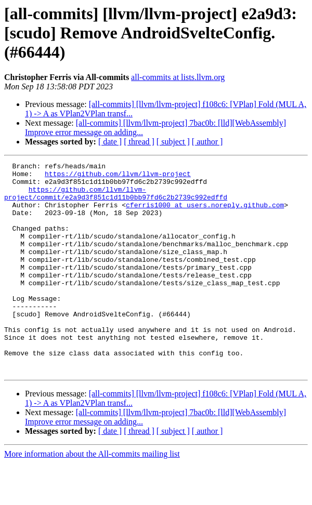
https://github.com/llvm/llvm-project (118, 176)
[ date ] (110, 141)
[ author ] (207, 141)
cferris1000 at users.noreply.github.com (205, 214)
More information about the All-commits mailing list (92, 495)
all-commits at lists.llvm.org (178, 77)
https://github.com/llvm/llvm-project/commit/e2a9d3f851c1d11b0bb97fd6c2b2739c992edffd (115, 200)
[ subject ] (173, 141)
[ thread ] (139, 141)
